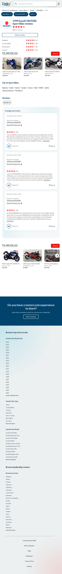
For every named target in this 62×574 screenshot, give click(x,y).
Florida (8, 501)
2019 (7, 350)
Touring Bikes (10, 407)
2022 (7, 344)
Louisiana (9, 522)
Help (29, 551)
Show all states (10, 530)
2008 (7, 377)
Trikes (8, 405)
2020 (7, 347)
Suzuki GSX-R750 (11, 449)
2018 (7, 353)
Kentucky (9, 519)
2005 (7, 385)
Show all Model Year (12, 395)
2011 (7, 369)
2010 (7, 371)
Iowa (7, 514)
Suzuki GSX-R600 (11, 433)
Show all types (10, 423)
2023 (7, 342)
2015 (7, 358)
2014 (7, 361)
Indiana (8, 511)
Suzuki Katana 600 (11, 457)
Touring (8, 410)
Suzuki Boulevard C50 (12, 435)
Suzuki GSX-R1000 (11, 438)
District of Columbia (12, 498)
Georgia (8, 503)
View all (55, 53)
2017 (7, 355)
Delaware (9, 495)
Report (53, 146)
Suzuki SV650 (10, 441)
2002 (7, 393)
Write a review (20, 35)
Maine (8, 525)
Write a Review (31, 317)
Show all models (11, 459)
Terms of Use (29, 561)
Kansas (8, 517)
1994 (32, 14)
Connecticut (10, 493)
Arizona (8, 482)
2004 (7, 387)
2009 (7, 374)
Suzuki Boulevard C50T (13, 446)
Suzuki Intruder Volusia (13, 443)
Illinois (8, 509)
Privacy (29, 566)
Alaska (8, 479)
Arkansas (9, 485)
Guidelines (29, 556)
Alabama (8, 476)
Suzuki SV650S (10, 451)
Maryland (8, 527)
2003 (7, 390)
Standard (8, 413)
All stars (6, 102)
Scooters (8, 421)
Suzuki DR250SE (20, 14)
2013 (7, 363)
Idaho (7, 506)
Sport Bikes (6, 14)
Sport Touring (10, 415)
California (9, 487)
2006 (7, 382)
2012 (7, 366)
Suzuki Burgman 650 (12, 454)
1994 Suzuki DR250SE (14, 123)
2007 (7, 379)
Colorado (8, 490)
